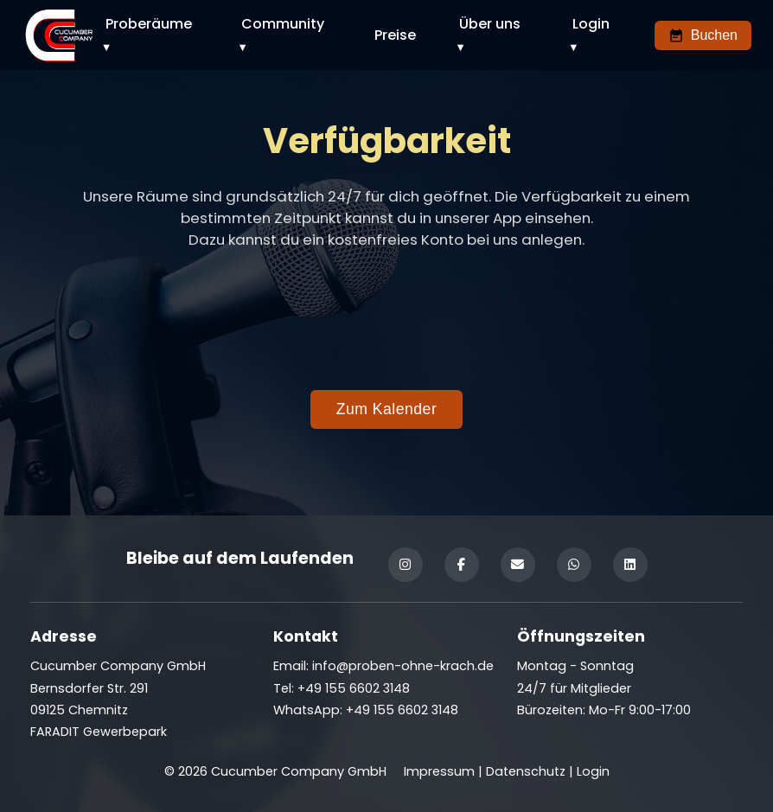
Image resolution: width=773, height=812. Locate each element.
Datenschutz (525, 771)
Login (591, 24)
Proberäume (148, 24)
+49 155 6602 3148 (402, 710)
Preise (395, 35)
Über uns (490, 24)
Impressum (439, 771)
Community (282, 24)
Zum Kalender (387, 409)
